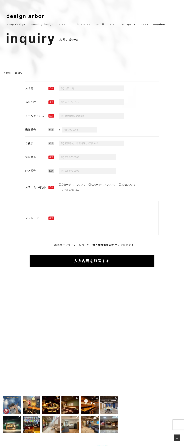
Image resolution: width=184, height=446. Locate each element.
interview (84, 24)
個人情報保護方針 (103, 244)
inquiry (159, 24)
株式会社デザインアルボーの (94, 244)
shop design (16, 24)
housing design (42, 24)
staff (113, 24)
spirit (100, 24)
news (144, 24)
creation (65, 24)
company (129, 24)
